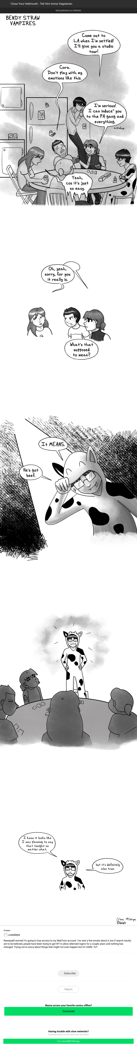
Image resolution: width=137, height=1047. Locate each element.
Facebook (56, 962)
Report (68, 989)
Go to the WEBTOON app (68, 1041)
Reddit (92, 962)
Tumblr (80, 962)
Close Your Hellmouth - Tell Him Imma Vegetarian (41, 3)
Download (68, 1011)
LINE (44, 962)
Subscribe (70, 973)
